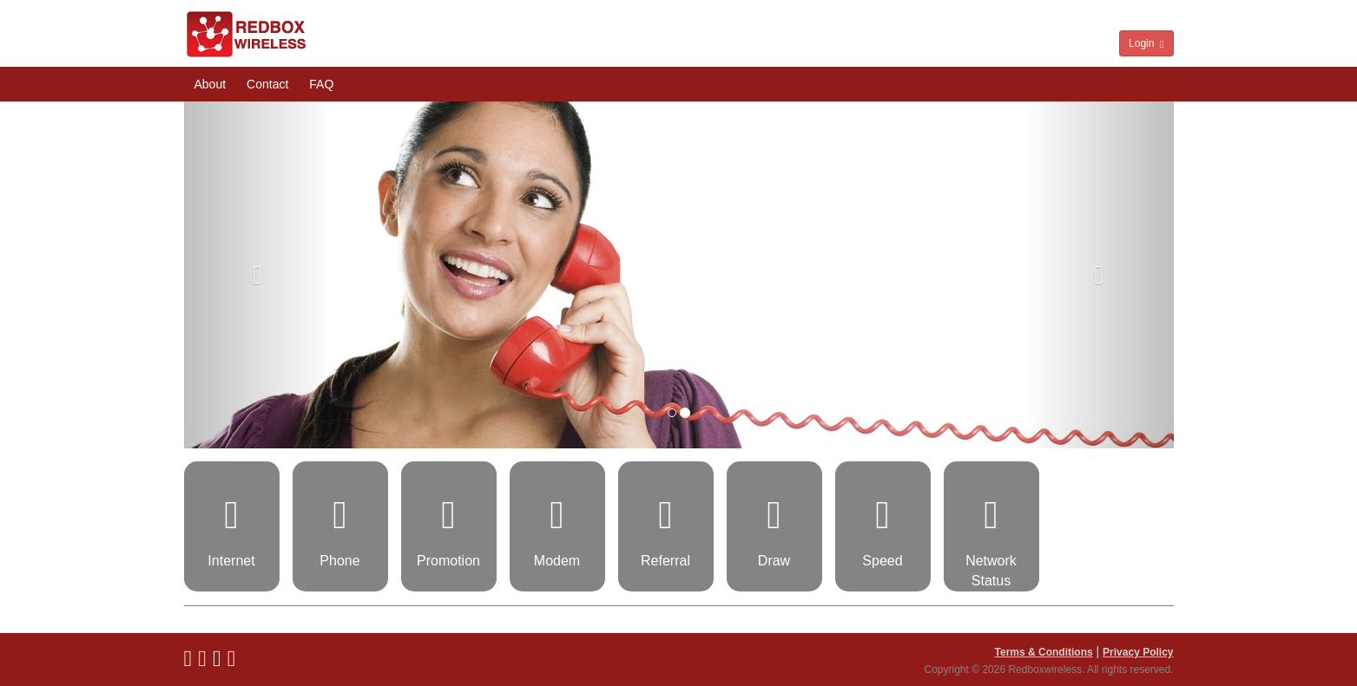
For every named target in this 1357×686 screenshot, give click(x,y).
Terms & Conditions (1044, 652)
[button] (258, 274)
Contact (267, 84)
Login (1146, 43)
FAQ (321, 84)
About (210, 84)
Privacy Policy (1138, 652)
